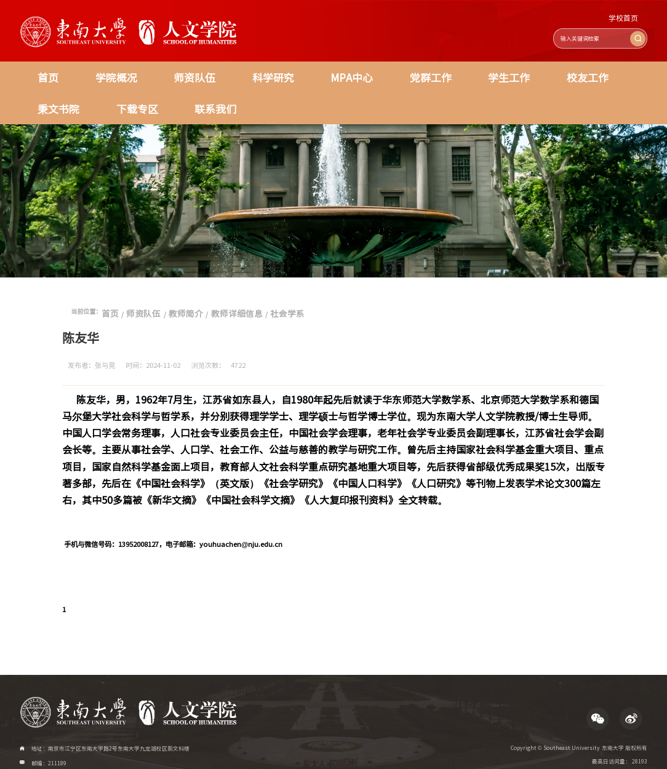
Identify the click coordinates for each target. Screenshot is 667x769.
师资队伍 (151, 73)
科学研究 (210, 73)
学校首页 (629, 19)
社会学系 (243, 295)
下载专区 (565, 73)
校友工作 (447, 73)
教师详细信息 (204, 295)
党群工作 (329, 73)
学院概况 (92, 73)
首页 (41, 73)
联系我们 (49, 96)
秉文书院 (506, 73)
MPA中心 (270, 73)
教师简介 (166, 295)
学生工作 (388, 73)
